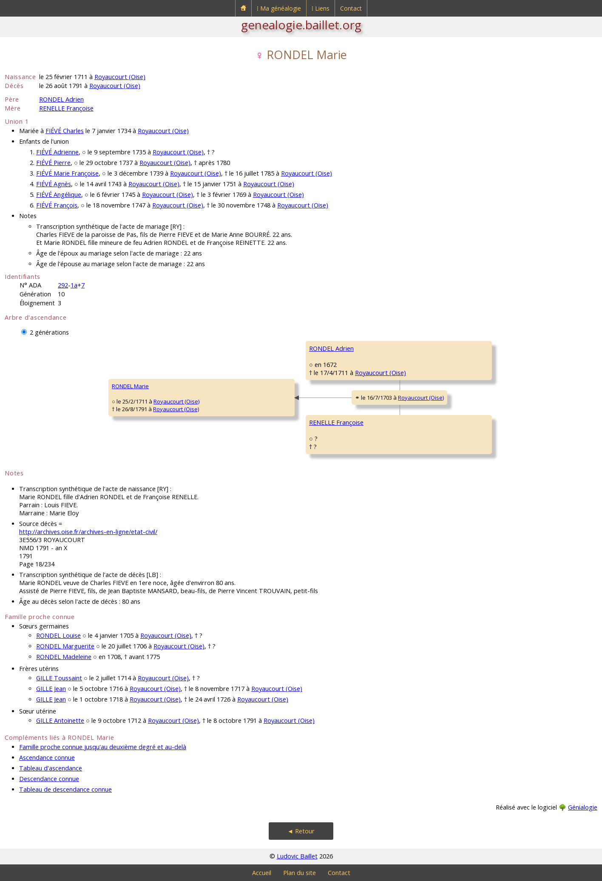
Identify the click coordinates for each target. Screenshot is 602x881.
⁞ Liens (320, 8)
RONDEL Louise (58, 635)
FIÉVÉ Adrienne (57, 152)
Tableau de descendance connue (65, 789)
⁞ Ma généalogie (279, 8)
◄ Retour (301, 831)
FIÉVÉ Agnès (53, 184)
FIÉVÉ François (56, 205)
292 (63, 285)
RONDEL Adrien (61, 99)
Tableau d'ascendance (50, 768)
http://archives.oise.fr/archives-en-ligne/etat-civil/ (88, 532)
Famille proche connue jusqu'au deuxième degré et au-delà (102, 747)
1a (74, 285)
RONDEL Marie (130, 386)
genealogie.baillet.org (301, 25)
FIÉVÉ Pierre (53, 163)
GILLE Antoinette (60, 720)
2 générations (49, 332)
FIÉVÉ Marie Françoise (67, 173)
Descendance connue (49, 779)
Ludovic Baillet (297, 856)
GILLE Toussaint (59, 678)
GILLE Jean (51, 689)
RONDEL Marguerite (65, 646)
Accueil (261, 873)
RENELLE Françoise (66, 108)
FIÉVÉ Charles (64, 131)
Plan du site (299, 873)
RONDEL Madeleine (63, 657)
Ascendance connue (47, 757)
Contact (351, 8)
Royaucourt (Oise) (119, 77)
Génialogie (582, 807)
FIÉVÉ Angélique (58, 194)
